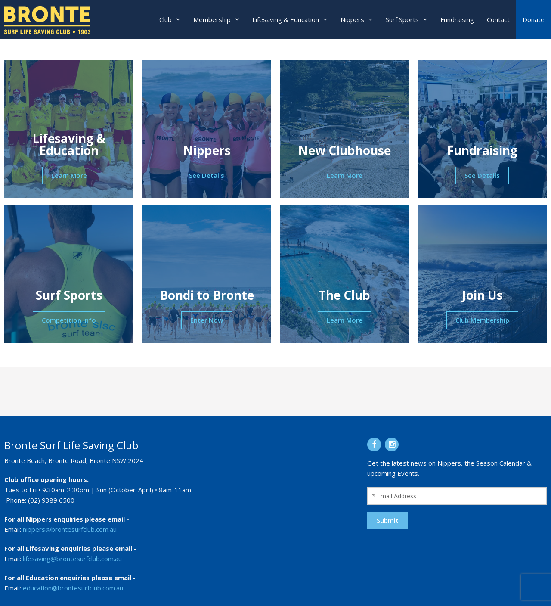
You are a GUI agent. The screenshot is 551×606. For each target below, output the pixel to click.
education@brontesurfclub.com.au (73, 588)
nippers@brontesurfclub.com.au (70, 529)
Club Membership (482, 320)
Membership (212, 19)
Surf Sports (402, 19)
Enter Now (206, 320)
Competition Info (69, 320)
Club (165, 19)
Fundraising (457, 19)
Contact (498, 19)
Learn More (69, 175)
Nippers (352, 19)
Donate (534, 19)
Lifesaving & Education (285, 19)
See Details (206, 175)
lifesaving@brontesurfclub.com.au (72, 558)
